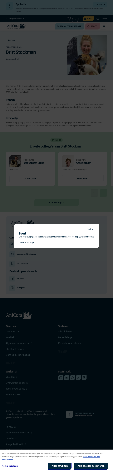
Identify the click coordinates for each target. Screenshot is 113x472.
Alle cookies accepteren (91, 466)
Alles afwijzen (60, 466)
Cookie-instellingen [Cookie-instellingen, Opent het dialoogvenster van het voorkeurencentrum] (10, 466)
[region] (56, 461)
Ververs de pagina (27, 242)
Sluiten (90, 229)
